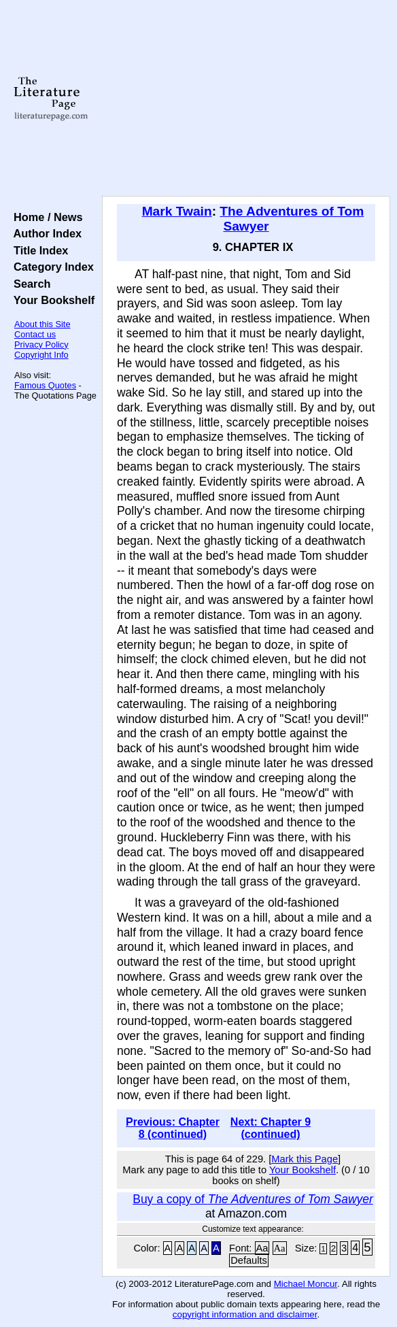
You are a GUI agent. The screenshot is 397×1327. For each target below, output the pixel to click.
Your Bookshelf (50, 300)
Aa (262, 1248)
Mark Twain (177, 211)
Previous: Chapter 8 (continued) (173, 1128)
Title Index (37, 250)
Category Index (50, 267)
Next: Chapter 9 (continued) (270, 1128)
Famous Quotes (45, 385)
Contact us (35, 334)
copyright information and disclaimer (245, 1314)
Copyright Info (41, 355)
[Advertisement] (246, 98)
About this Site (42, 324)
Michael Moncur (305, 1284)
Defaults (248, 1260)
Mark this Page (304, 1159)
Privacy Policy (41, 344)
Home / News (45, 217)
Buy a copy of (253, 1199)
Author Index (44, 233)
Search (28, 284)
